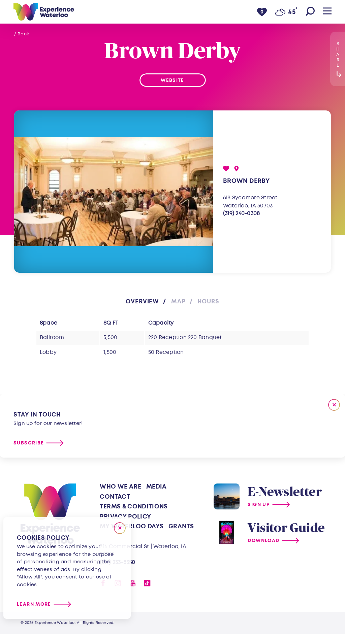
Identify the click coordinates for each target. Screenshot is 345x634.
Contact (115, 497)
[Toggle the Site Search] (310, 12)
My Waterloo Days (131, 526)
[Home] (43, 12)
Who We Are (120, 486)
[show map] (236, 168)
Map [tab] (178, 301)
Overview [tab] (142, 301)
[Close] (120, 528)
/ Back (21, 34)
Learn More (34, 604)
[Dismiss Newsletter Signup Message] (334, 405)
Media (156, 486)
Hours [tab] (208, 301)
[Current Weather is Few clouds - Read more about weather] (286, 12)
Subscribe (28, 443)
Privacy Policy (125, 516)
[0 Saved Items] (262, 12)
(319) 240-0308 (241, 213)
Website (172, 80)
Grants (181, 526)
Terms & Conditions (133, 506)
